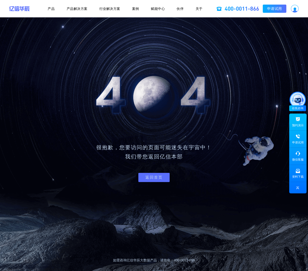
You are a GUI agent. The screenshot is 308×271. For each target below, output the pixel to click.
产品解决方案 (75, 9)
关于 (200, 9)
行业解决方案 (109, 9)
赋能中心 (158, 9)
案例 (135, 9)
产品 (49, 9)
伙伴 (181, 9)
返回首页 (154, 177)
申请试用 (276, 9)
